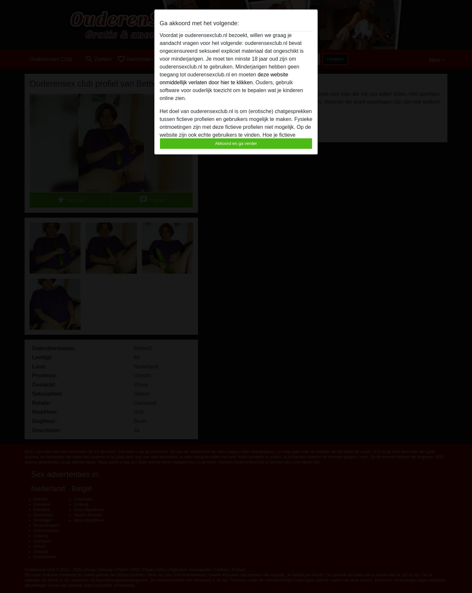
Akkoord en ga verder (236, 143)
